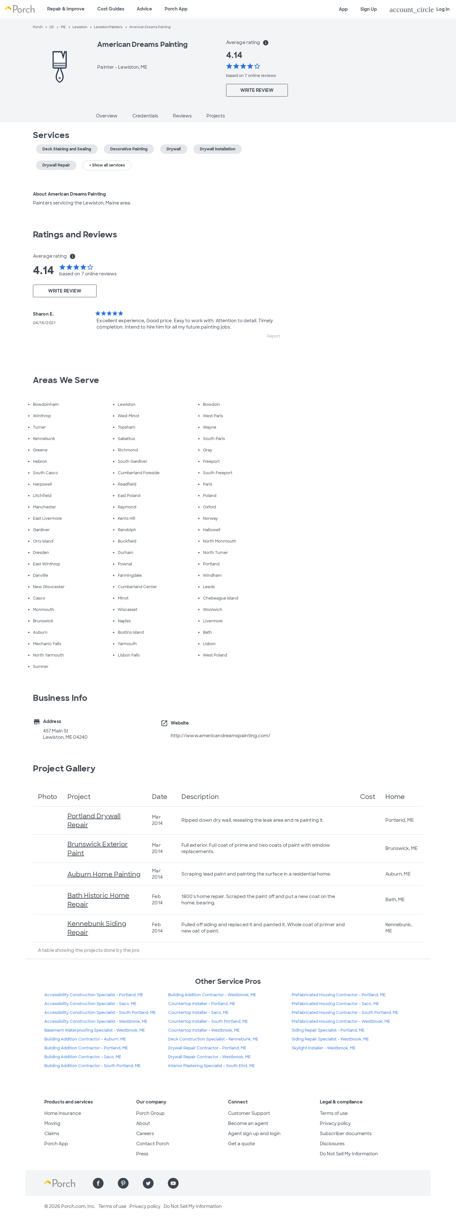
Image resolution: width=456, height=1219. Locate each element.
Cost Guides (110, 9)
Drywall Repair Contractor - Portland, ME (207, 1048)
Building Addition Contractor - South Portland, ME (92, 1065)
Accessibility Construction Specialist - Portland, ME (93, 994)
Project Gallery (64, 768)
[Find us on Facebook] (98, 1183)
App (343, 9)
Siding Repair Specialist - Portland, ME (328, 1030)
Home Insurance (62, 1113)
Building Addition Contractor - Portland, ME (86, 1048)
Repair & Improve (66, 9)
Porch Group (150, 1113)
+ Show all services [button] (107, 165)
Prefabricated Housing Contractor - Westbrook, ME (341, 1021)
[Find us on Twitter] (148, 1183)
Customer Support (249, 1113)
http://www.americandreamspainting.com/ (221, 735)
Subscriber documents (345, 1133)
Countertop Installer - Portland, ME (201, 1003)
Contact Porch (152, 1144)
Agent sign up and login (254, 1133)
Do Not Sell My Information (349, 1154)
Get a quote (241, 1144)
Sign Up (368, 9)
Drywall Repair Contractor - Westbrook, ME (209, 1056)
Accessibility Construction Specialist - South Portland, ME (100, 1012)
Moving (52, 1123)
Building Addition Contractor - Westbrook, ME (212, 994)
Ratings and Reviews (75, 234)
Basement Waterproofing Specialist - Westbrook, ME (94, 1030)
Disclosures (332, 1144)
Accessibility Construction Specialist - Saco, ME (90, 1003)
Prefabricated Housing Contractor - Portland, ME (339, 994)
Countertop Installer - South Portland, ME (208, 1021)
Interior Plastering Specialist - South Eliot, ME (211, 1065)
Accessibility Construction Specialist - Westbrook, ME (96, 1021)
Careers (145, 1133)
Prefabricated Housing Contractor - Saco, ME (335, 1003)
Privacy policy (335, 1123)
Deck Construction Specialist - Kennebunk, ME (213, 1039)
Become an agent (248, 1123)
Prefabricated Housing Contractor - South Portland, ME (345, 1012)
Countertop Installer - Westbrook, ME (204, 1030)
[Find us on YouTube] (173, 1183)
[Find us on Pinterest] (123, 1183)
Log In (420, 9)
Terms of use (334, 1113)
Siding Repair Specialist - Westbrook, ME (330, 1039)
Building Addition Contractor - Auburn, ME (85, 1039)
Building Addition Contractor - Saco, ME (82, 1056)
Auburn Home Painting (104, 874)
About (143, 1123)
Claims (51, 1133)
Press (142, 1154)
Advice (144, 9)
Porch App (176, 9)
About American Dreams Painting (69, 194)
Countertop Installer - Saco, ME (198, 1012)
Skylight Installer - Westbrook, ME (324, 1048)
